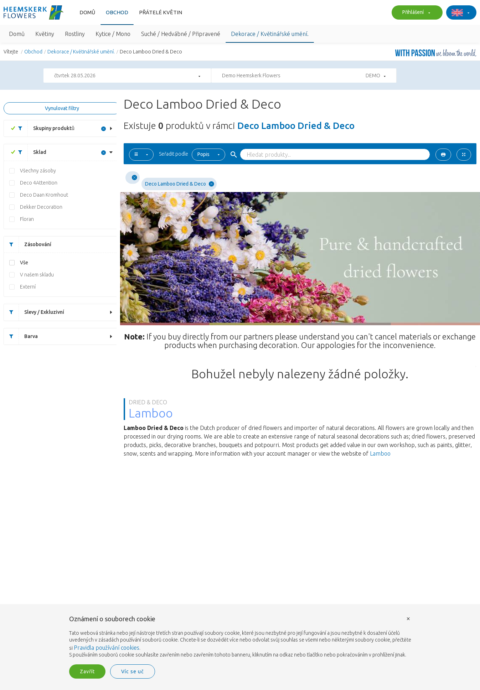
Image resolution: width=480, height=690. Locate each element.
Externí (28, 287)
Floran (27, 219)
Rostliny (75, 34)
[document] (240, 637)
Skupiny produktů (43, 128)
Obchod (117, 12)
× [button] (408, 618)
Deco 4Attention (38, 183)
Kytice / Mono (113, 34)
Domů (87, 12)
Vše (24, 262)
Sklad (29, 152)
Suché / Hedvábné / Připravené (180, 34)
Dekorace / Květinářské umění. (270, 34)
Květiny (44, 34)
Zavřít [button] (87, 671)
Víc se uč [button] (132, 671)
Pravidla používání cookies (106, 647)
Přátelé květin (160, 12)
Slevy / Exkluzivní (34, 312)
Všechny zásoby (38, 170)
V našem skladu (37, 274)
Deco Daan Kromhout (44, 195)
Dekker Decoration (41, 207)
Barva (21, 336)
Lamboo (380, 453)
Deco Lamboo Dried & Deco (179, 184)
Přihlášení (415, 13)
